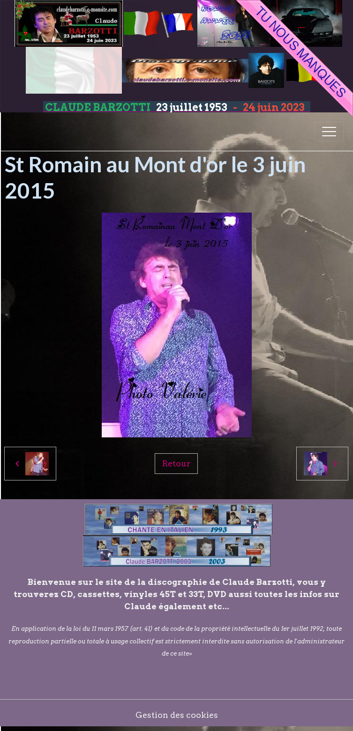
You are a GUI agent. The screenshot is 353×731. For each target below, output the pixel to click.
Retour (176, 463)
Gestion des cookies (176, 715)
